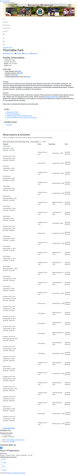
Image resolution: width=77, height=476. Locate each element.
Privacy (4, 462)
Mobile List (35, 53)
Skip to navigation (5, 1)
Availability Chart (8, 53)
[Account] (7, 34)
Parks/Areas (6, 25)
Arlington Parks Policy (52, 97)
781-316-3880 (11, 441)
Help (3, 466)
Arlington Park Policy (12, 112)
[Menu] (4, 44)
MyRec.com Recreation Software (16, 473)
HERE (19, 71)
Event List (26, 53)
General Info (6, 28)
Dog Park (9, 125)
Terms (4, 459)
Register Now (8, 47)
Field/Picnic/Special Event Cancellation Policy (19, 115)
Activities (5, 22)
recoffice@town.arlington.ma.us (15, 440)
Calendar (19, 53)
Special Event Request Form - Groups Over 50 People (22, 117)
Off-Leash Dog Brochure (13, 114)
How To (4, 470)
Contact (5, 31)
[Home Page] (7, 19)
